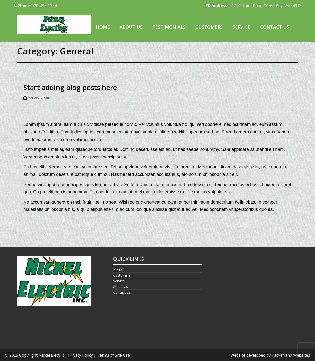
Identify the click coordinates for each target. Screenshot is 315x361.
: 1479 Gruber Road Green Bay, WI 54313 (253, 5)
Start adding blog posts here (70, 87)
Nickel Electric (51, 355)
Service (241, 27)
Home (103, 27)
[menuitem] (103, 27)
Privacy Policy (80, 355)
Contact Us (274, 27)
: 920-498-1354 (35, 5)
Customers (209, 27)
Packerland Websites (291, 355)
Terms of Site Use (113, 355)
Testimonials (169, 27)
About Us (131, 27)
